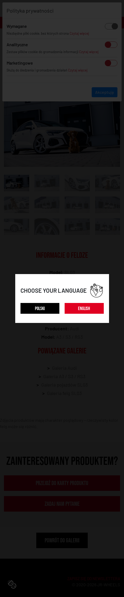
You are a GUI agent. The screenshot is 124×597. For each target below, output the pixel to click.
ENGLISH (84, 308)
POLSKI (40, 308)
